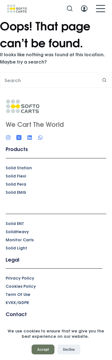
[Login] (84, 8)
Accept (43, 349)
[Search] (70, 8)
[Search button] (104, 80)
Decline (69, 349)
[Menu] (100, 8)
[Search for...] (48, 80)
